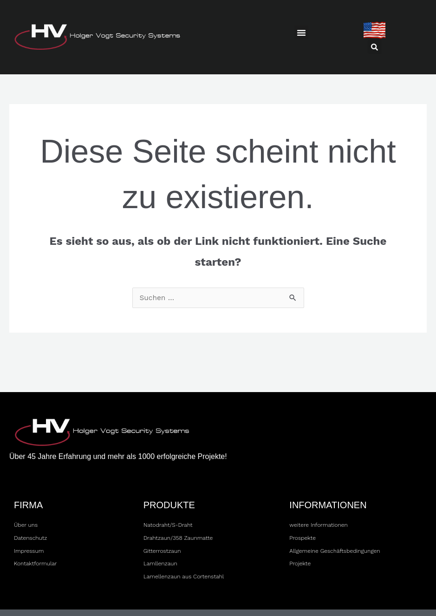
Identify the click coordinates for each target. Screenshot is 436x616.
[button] (301, 32)
